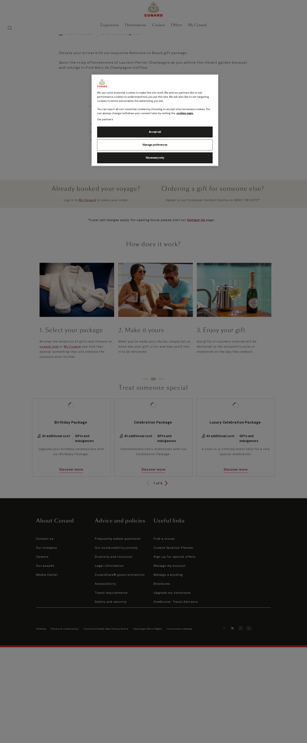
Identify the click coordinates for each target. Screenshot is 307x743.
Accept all (155, 132)
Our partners (105, 119)
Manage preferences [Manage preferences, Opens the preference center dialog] (154, 145)
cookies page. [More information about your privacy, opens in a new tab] (184, 113)
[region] (155, 120)
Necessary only (155, 157)
